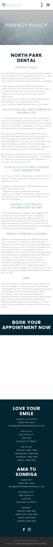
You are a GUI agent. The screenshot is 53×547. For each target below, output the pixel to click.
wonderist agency (25, 543)
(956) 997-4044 (26, 422)
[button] (48, 5)
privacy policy (41, 543)
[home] (11, 3)
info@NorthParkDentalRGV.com (26, 425)
